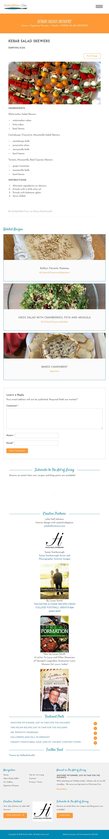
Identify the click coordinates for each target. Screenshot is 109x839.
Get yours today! (59, 664)
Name (10, 435)
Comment (12, 406)
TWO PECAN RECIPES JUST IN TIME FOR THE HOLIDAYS (39, 728)
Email (10, 443)
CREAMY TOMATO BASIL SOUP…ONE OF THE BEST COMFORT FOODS (46, 742)
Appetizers (65, 273)
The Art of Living (36, 775)
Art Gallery (8, 782)
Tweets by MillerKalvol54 (22, 755)
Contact (32, 778)
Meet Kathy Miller (11, 778)
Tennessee (54, 273)
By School (43, 273)
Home (24, 26)
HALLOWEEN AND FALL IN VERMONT (30, 737)
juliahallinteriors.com (54, 526)
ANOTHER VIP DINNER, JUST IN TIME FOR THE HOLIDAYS (40, 723)
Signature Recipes (39, 26)
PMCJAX (94, 834)
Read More (62, 789)
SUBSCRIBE (65, 815)
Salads (54, 26)
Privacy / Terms (35, 782)
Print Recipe (92, 56)
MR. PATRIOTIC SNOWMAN (24, 732)
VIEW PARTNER (15, 815)
